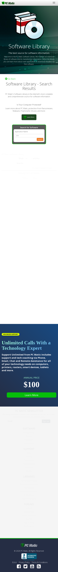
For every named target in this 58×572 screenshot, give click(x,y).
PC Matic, (24, 551)
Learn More (31, 395)
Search (40, 139)
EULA (14, 562)
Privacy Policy (24, 562)
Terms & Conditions (40, 562)
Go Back (10, 78)
